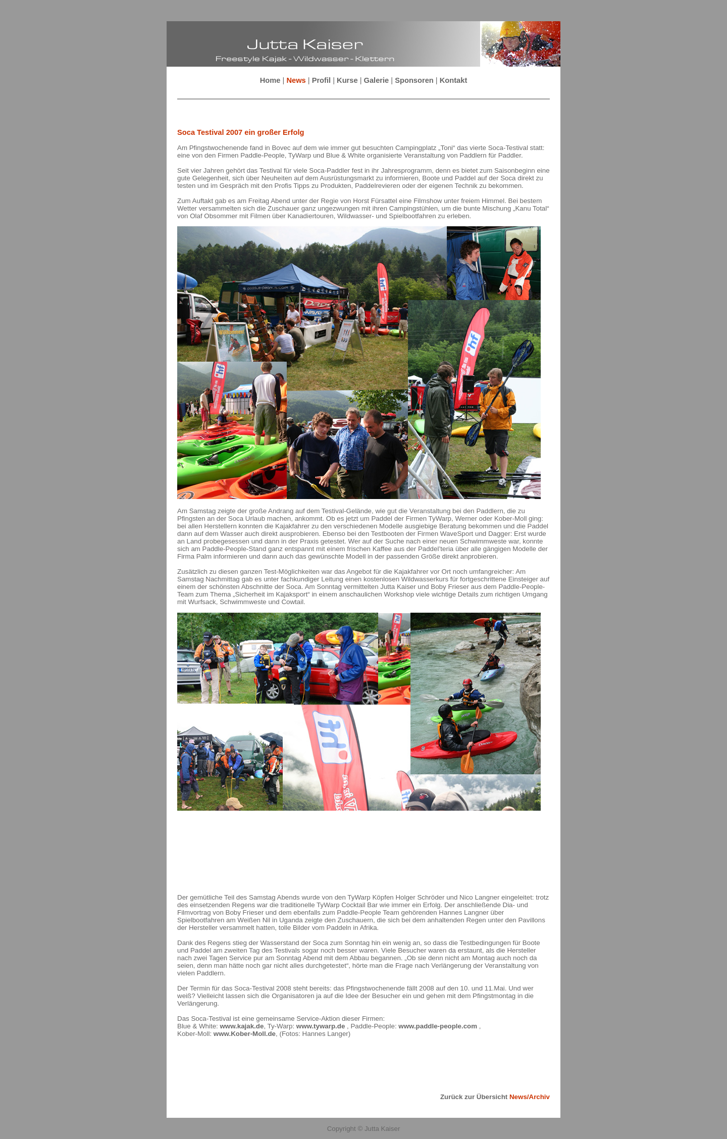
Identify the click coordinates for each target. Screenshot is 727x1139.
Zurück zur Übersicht (495, 1097)
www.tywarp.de (321, 1026)
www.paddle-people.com (438, 1026)
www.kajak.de (242, 1026)
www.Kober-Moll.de (245, 1033)
